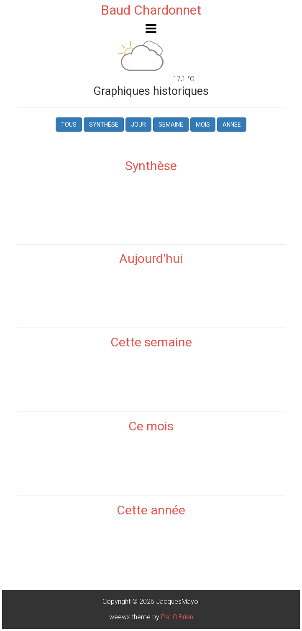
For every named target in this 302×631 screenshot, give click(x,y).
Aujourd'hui (151, 258)
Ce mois (151, 426)
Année (232, 124)
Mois (203, 124)
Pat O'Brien (177, 617)
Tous (69, 124)
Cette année (151, 510)
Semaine (171, 124)
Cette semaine (151, 342)
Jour (138, 124)
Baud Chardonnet (151, 10)
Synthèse (103, 124)
